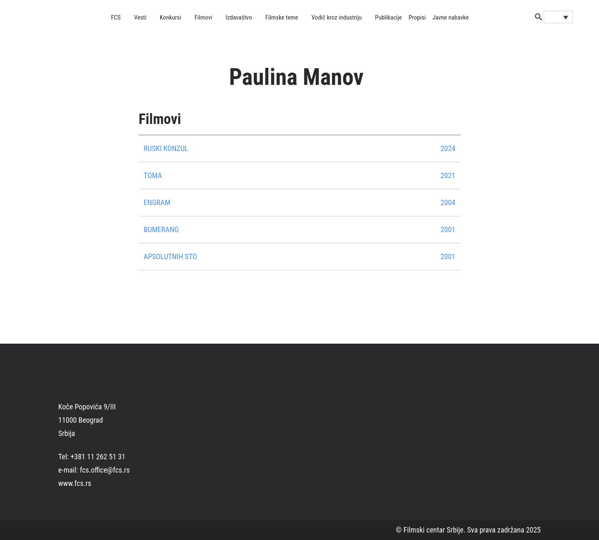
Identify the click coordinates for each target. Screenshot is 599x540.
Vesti (140, 17)
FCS (116, 17)
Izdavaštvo (238, 17)
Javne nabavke (451, 17)
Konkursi (170, 17)
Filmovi (204, 17)
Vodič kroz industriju (337, 17)
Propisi (417, 17)
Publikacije (388, 17)
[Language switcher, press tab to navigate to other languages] (558, 17)
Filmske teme (281, 17)
